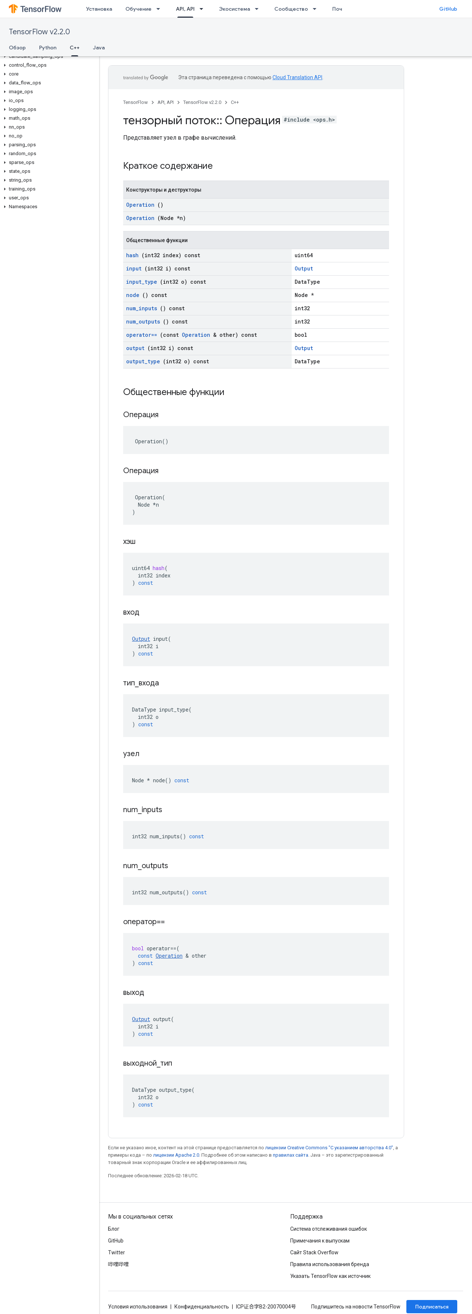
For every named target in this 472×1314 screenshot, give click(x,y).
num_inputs (141, 308)
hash (132, 255)
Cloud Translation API (297, 77)
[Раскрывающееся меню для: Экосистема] (259, 9)
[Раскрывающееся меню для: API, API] (203, 9)
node (132, 294)
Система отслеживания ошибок (328, 1229)
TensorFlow (135, 102)
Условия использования (137, 1307)
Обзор (17, 47)
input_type (141, 281)
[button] (48, 56)
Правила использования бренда (329, 1264)
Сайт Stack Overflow (314, 1252)
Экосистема (234, 9)
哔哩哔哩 (118, 1264)
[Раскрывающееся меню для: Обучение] (160, 9)
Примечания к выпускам (320, 1241)
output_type (143, 361)
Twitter (116, 1252)
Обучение (138, 9)
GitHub (448, 9)
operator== (141, 334)
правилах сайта (290, 1155)
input (134, 268)
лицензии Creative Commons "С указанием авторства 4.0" (329, 1147)
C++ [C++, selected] (75, 47)
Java (99, 47)
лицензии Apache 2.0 (176, 1155)
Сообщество (291, 9)
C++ (235, 102)
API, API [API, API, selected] (185, 9)
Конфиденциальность (201, 1307)
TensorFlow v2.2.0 (39, 31)
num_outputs (143, 321)
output (135, 348)
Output (304, 268)
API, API (165, 102)
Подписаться (431, 1306)
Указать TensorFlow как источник (330, 1276)
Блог (113, 1229)
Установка (99, 9)
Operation (140, 204)
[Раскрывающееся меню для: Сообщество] (317, 9)
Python (47, 47)
